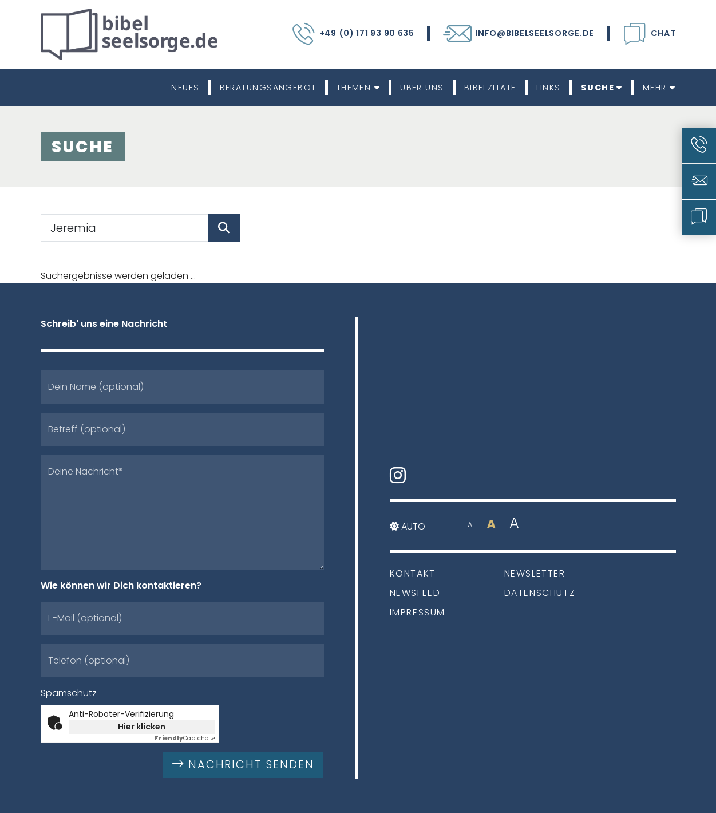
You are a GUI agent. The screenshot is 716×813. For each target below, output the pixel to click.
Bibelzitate (490, 87)
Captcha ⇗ (185, 738)
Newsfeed (415, 592)
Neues (185, 87)
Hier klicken (141, 726)
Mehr (659, 87)
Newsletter (534, 573)
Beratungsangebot (268, 87)
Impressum (417, 612)
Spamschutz (69, 693)
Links (548, 87)
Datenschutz (540, 592)
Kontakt (413, 573)
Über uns (422, 87)
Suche (602, 87)
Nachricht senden (243, 764)
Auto (407, 526)
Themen (359, 87)
